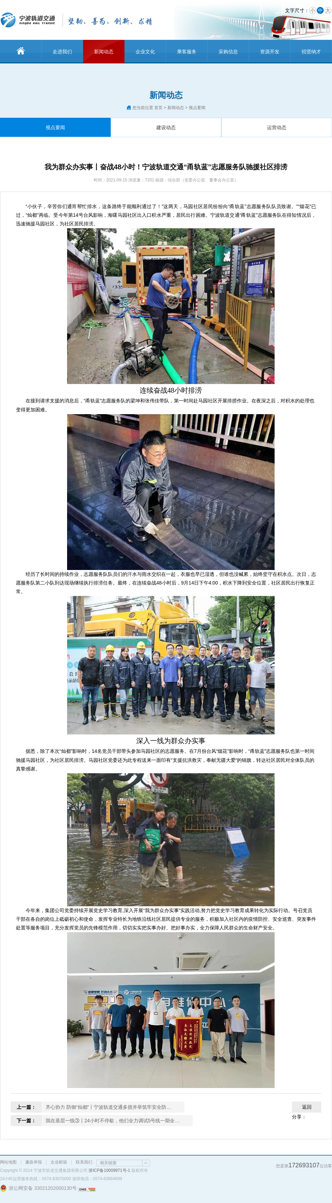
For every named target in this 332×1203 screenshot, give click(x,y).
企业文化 (145, 51)
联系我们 (84, 1162)
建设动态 (166, 127)
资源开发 (269, 51)
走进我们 (62, 51)
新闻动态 (103, 51)
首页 (158, 107)
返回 (307, 1107)
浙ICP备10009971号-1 (109, 1170)
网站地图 (8, 1162)
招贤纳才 (311, 51)
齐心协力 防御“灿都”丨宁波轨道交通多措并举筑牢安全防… (108, 1107)
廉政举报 (33, 1162)
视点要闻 (55, 127)
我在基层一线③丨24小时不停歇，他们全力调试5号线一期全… (112, 1120)
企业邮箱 (58, 1162)
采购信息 (228, 51)
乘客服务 (186, 51)
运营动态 (276, 127)
